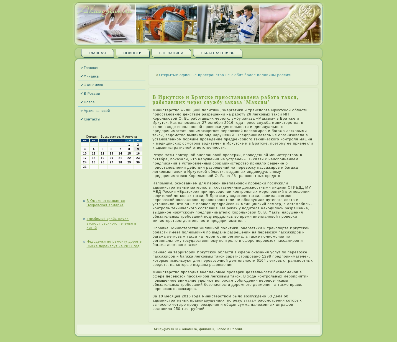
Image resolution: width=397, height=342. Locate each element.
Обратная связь (218, 53)
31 (85, 166)
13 (111, 153)
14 (120, 153)
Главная (97, 53)
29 (129, 162)
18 (94, 158)
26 (102, 162)
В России (92, 94)
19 (102, 158)
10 (85, 153)
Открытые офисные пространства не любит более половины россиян (226, 75)
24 (85, 162)
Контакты (92, 119)
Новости (133, 53)
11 (94, 153)
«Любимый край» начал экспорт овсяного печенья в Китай (112, 223)
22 (129, 158)
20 (111, 158)
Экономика (93, 85)
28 (120, 162)
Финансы (92, 76)
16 (138, 153)
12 (102, 153)
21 (120, 158)
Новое (89, 102)
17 (85, 158)
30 (138, 162)
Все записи (171, 53)
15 (129, 153)
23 (138, 158)
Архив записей (97, 111)
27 (111, 162)
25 (94, 162)
